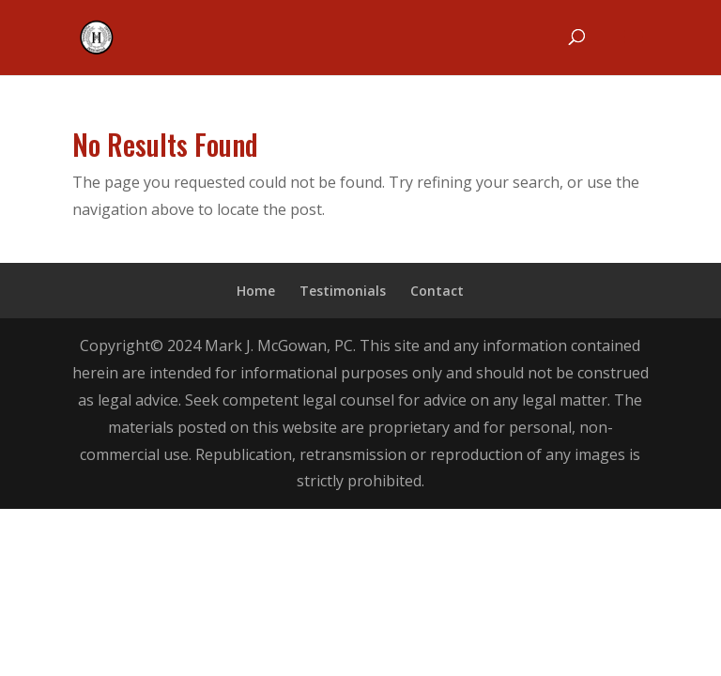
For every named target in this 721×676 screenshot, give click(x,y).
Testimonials (342, 291)
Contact (437, 291)
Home (256, 291)
